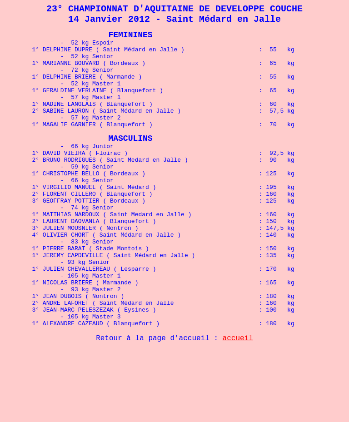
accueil (238, 396)
